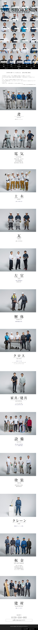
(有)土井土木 (19, 201)
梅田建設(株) (19, 321)
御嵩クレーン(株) (19, 526)
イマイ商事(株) (19, 445)
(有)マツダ (19, 361)
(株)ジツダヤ (19, 608)
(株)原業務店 (19, 280)
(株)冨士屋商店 (19, 444)
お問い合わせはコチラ (19, 620)
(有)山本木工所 (19, 404)
